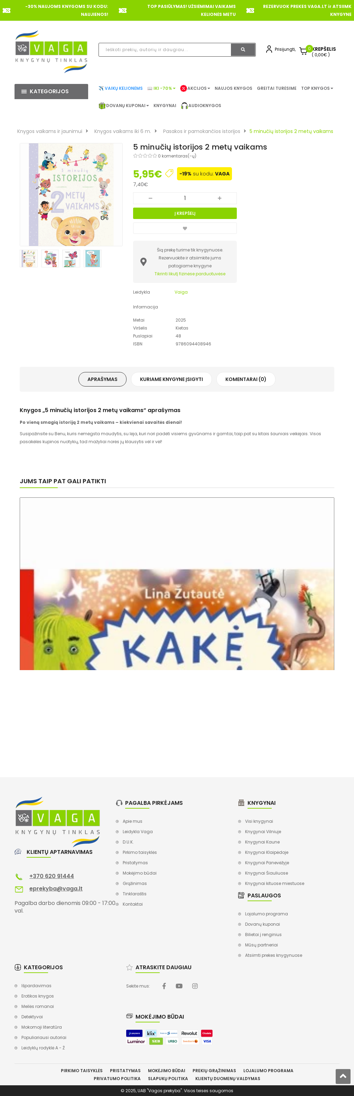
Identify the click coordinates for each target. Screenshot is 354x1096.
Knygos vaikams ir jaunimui (49, 131)
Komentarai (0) (246, 379)
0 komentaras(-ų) (177, 156)
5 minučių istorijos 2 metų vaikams (291, 131)
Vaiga (181, 292)
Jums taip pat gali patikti (63, 481)
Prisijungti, (285, 49)
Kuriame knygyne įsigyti (171, 379)
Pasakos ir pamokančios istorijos (201, 131)
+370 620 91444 (51, 876)
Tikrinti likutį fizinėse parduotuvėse (190, 274)
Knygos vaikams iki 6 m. (122, 131)
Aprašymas (102, 379)
